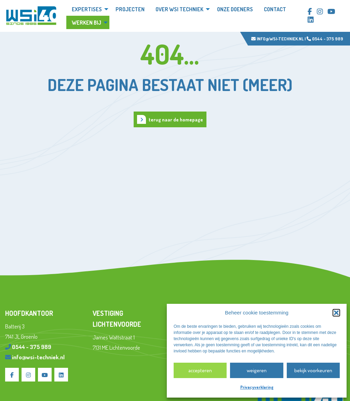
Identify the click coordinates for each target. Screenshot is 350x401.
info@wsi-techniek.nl (277, 38)
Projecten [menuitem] (130, 9)
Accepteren (200, 370)
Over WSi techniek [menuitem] (179, 9)
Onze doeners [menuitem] (235, 9)
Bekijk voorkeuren (313, 370)
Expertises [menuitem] (87, 9)
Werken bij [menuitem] (86, 22)
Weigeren (257, 370)
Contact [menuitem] (275, 9)
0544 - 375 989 (325, 38)
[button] (336, 312)
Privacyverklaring (256, 387)
